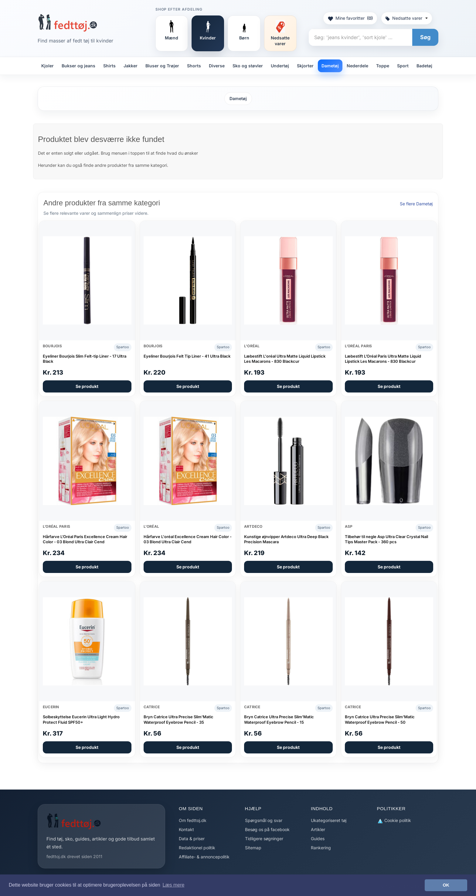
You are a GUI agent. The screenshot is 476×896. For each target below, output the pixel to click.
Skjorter (305, 65)
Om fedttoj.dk (192, 820)
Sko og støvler (248, 65)
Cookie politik (394, 821)
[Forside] (67, 23)
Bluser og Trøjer (162, 65)
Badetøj (424, 65)
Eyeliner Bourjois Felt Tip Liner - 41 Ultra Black (187, 356)
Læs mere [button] (173, 885)
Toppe (382, 65)
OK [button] (446, 885)
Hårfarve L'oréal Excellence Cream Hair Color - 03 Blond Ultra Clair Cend (188, 539)
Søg (425, 37)
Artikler (318, 829)
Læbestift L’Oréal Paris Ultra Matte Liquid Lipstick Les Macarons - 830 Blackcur (383, 359)
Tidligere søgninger (264, 838)
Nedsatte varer (407, 18)
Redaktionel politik (197, 847)
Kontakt (186, 829)
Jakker (131, 65)
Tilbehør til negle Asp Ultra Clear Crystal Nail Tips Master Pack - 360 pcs (386, 539)
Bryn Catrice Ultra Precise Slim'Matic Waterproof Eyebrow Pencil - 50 (380, 719)
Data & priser (192, 838)
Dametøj (330, 65)
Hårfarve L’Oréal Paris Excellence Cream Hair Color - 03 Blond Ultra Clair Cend (85, 539)
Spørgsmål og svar (263, 820)
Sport (403, 65)
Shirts (109, 65)
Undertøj (280, 65)
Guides (318, 838)
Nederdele (357, 65)
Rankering (321, 847)
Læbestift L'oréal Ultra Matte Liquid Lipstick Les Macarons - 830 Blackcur (284, 359)
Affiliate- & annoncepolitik (204, 856)
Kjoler (47, 65)
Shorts (194, 65)
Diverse (217, 65)
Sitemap (253, 847)
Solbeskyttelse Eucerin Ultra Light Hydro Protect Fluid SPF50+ (81, 719)
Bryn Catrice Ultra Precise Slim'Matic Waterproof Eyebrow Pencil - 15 (279, 719)
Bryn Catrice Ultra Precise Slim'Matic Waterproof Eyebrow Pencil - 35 (178, 719)
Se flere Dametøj (416, 203)
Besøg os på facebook (267, 829)
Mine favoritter (350, 18)
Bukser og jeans (78, 65)
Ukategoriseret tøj (328, 820)
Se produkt (87, 386)
